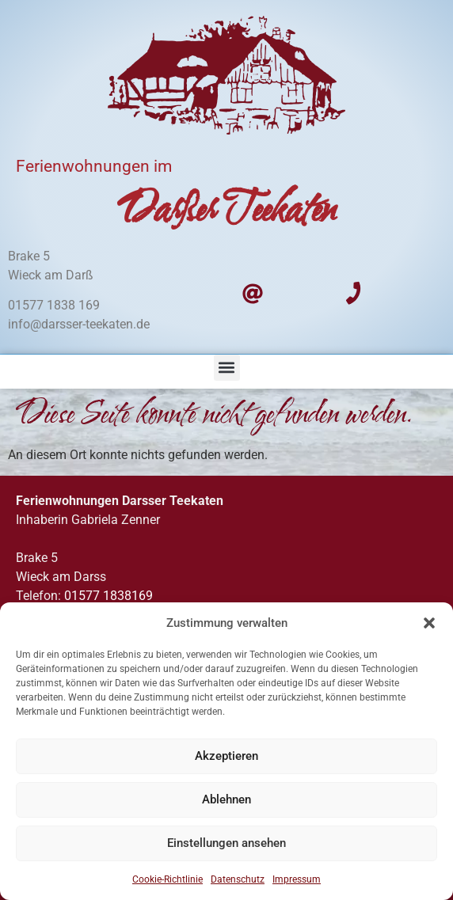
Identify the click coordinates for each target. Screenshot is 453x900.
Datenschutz (238, 879)
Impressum (296, 879)
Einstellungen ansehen (226, 844)
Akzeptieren (226, 757)
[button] (429, 623)
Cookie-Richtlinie (167, 879)
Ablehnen (226, 800)
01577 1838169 (108, 595)
